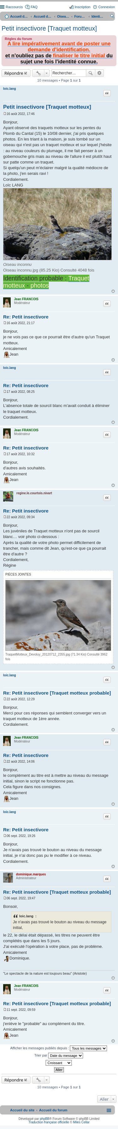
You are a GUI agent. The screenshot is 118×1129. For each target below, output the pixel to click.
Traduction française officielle (48, 1122)
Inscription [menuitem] (82, 7)
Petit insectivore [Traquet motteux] (49, 28)
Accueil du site (19, 16)
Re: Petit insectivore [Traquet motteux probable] (57, 693)
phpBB (44, 1118)
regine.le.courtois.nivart (34, 493)
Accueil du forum (43, 16)
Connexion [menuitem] (106, 7)
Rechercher (90, 73)
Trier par (58, 1055)
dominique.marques (31, 874)
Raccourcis (14, 7)
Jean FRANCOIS (26, 299)
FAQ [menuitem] (34, 7)
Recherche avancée (99, 73)
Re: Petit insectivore (25, 316)
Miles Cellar (81, 1122)
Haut (113, 291)
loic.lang (9, 88)
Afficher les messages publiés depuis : (58, 1048)
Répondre (13, 73)
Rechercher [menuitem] (112, 17)
